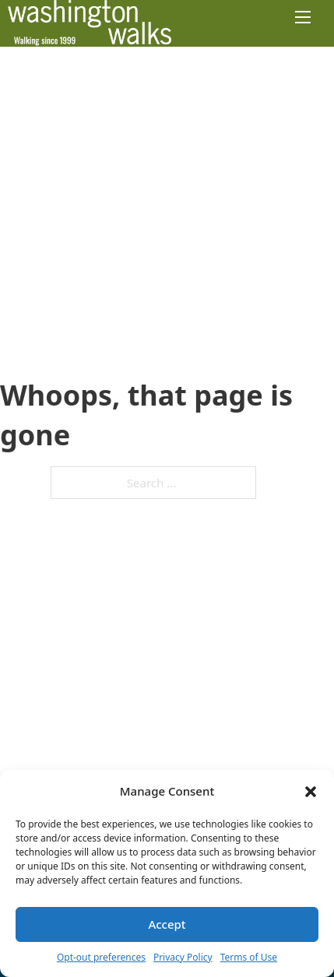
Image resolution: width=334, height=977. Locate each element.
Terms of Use (248, 957)
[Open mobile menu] (303, 17)
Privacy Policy (183, 957)
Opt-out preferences (101, 957)
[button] (310, 792)
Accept (166, 924)
